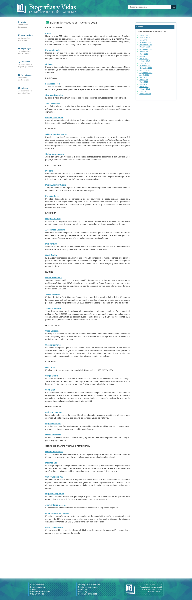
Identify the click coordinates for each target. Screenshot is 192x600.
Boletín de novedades (87, 587)
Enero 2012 (143, 91)
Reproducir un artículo (40, 591)
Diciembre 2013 (145, 42)
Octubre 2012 (144, 70)
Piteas (48, 33)
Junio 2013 (143, 52)
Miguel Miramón (53, 423)
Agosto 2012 (144, 75)
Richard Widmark (53, 277)
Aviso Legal (83, 591)
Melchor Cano (52, 463)
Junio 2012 (143, 80)
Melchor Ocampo (53, 412)
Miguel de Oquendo (54, 494)
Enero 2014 (143, 40)
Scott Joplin (51, 255)
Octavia (49, 64)
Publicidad (82, 589)
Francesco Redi (52, 84)
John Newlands (52, 103)
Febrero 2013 (144, 61)
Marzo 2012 (143, 87)
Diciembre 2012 (145, 66)
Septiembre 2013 (145, 49)
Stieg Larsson (52, 331)
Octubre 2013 (144, 47)
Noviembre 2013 (145, 45)
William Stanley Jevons (56, 134)
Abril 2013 (143, 56)
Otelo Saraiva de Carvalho (57, 513)
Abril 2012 (143, 84)
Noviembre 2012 (145, 68)
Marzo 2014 (143, 35)
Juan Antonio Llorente (56, 505)
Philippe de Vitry (53, 218)
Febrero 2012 (144, 89)
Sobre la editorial (37, 587)
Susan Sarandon (53, 294)
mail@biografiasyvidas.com (152, 594)
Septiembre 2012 (145, 73)
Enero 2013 (143, 63)
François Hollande (54, 527)
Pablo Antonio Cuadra (55, 185)
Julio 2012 (143, 77)
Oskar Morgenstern (54, 154)
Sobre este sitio (37, 585)
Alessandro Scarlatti (55, 230)
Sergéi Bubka (51, 376)
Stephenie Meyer (53, 345)
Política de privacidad (87, 594)
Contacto (34, 589)
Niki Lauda (50, 367)
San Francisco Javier (55, 477)
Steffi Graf (50, 390)
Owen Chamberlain (54, 117)
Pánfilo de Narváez (54, 451)
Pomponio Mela (52, 50)
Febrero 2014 (144, 37)
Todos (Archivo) (145, 94)
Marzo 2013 (143, 59)
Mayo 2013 (143, 54)
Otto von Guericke (54, 95)
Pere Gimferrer (52, 196)
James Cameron (53, 308)
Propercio (50, 171)
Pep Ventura (51, 244)
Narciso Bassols (53, 435)
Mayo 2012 (143, 82)
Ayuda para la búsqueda (89, 585)
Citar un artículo (37, 594)
